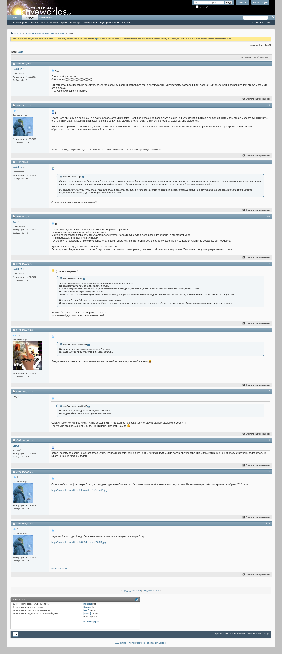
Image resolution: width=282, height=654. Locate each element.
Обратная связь (221, 633)
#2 (268, 105)
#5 (268, 263)
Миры (61, 33)
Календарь (75, 22)
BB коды (87, 603)
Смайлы (87, 607)
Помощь (242, 2)
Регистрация (260, 2)
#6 (268, 329)
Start (20, 51)
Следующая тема (151, 590)
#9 (268, 471)
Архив (259, 633)
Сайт (14, 17)
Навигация (122, 22)
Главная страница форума (25, 22)
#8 (268, 440)
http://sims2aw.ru (59, 568)
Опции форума (106, 22)
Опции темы (244, 57)
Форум (30, 17)
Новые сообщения (49, 22)
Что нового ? (46, 17)
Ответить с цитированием (256, 99)
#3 (268, 161)
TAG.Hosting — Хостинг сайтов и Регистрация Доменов (141, 642)
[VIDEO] (87, 613)
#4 (268, 216)
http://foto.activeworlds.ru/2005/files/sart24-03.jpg (78, 542)
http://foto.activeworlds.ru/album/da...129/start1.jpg (79, 490)
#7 (268, 391)
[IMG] (86, 610)
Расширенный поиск (261, 22)
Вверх (266, 633)
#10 (268, 523)
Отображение (260, 57)
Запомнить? (202, 7)
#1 (268, 63)
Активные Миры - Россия (242, 633)
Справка (64, 22)
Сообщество (89, 22)
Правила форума (91, 621)
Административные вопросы (39, 33)
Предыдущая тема (132, 590)
